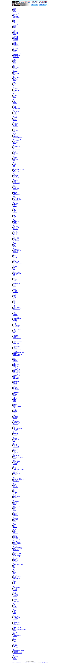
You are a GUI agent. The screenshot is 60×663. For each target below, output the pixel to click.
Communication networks (17, 110)
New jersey (15, 410)
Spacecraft (15, 544)
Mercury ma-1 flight (16, 368)
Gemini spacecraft (16, 237)
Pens (14, 437)
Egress (14, 173)
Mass (14, 358)
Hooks (14, 269)
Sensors (14, 521)
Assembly (14, 51)
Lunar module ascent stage (17, 341)
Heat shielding (15, 262)
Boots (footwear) (16, 75)
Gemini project (15, 236)
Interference (15, 296)
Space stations (15, 540)
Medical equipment (16, 363)
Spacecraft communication (17, 547)
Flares (14, 211)
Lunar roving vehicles (16, 346)
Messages (15, 382)
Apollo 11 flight (15, 32)
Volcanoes (15, 644)
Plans (14, 451)
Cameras (14, 83)
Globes (14, 244)
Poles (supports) (16, 455)
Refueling (14, 495)
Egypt (14, 174)
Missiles (14, 391)
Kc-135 (14, 306)
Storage (14, 563)
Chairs (14, 94)
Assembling (15, 50)
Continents (15, 124)
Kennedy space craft (16, 309)
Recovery (14, 488)
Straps (14, 566)
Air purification (15, 19)
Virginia (14, 639)
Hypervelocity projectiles (17, 273)
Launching (15, 320)
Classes (14, 102)
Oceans (14, 419)
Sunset (14, 573)
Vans (14, 634)
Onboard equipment (16, 422)
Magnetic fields (15, 351)
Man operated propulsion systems (18, 352)
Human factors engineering (17, 270)
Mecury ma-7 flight (16, 362)
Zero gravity (15, 659)
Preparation (15, 463)
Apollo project (15, 44)
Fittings (14, 208)
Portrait (14, 458)
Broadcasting (15, 79)
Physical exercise (16, 447)
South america (15, 535)
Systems (14, 581)
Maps (14, 357)
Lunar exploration (16, 336)
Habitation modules (16, 254)
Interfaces (14, 295)
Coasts (14, 105)
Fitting (14, 207)
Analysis (14, 26)
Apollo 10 (14, 30)
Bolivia (14, 74)
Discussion (15, 157)
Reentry (14, 493)
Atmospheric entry (16, 57)
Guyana (14, 253)
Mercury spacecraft (16, 381)
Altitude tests (15, 25)
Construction (15, 120)
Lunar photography (16, 344)
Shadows (14, 523)
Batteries (14, 64)
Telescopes (15, 590)
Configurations (15, 116)
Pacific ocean (15, 429)
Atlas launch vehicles (16, 55)
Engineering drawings (16, 183)
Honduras (14, 268)
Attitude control (15, 58)
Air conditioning (15, 16)
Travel (14, 621)
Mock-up (14, 396)
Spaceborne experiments (17, 543)
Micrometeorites (15, 388)
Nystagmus (15, 418)
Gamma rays (15, 223)
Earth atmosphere (16, 167)
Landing (14, 313)
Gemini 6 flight (15, 231)
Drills (14, 166)
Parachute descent (16, 434)
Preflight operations (16, 461)
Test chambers (15, 594)
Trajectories (15, 614)
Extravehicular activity (16, 198)
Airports (14, 21)
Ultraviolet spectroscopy (17, 627)
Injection (14, 284)
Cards (14, 87)
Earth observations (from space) (18, 169)
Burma (14, 81)
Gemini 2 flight (15, 228)
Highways (14, 265)
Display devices (15, 159)
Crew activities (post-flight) (17, 137)
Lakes (14, 312)
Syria (14, 580)
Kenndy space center (16, 307)
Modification (15, 398)
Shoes (14, 526)
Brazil (14, 76)
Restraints (14, 503)
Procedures (15, 465)
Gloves (14, 245)
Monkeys (14, 401)
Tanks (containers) (16, 584)
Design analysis (15, 153)
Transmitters (15, 619)
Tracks (14, 609)
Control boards (15, 126)
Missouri (14, 395)
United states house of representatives (19, 629)
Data (14, 147)
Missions (14, 393)
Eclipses (14, 172)
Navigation (15, 405)
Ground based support (17, 250)
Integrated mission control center (18, 294)
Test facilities (15, 596)
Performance (15, 438)
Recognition (15, 486)
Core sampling (15, 130)
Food (14, 219)
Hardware (14, 256)
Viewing (14, 638)
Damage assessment (16, 146)
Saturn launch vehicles (17, 512)
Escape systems (16, 188)
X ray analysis (15, 655)
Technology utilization (16, 587)
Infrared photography (16, 283)
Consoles (14, 119)
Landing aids (15, 314)
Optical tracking (15, 424)
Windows (14, 654)
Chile (14, 99)
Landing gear (15, 315)
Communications (16, 111)
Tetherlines (15, 599)
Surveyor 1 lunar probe (17, 574)
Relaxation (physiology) (17, 496)
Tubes (14, 623)
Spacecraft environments (17, 551)
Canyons (14, 84)
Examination (15, 192)
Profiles (14, 467)
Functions (14, 222)
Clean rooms (15, 103)
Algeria (14, 23)
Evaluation (15, 190)
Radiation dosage (16, 477)
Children (14, 98)
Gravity (14, 248)
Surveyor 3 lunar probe (17, 575)
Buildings (14, 80)
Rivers (14, 505)
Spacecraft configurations (17, 548)
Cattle (14, 89)
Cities (14, 101)
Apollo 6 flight (15, 40)
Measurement (15, 361)
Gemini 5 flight (15, 230)
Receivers (14, 484)
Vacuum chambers (16, 632)
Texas (14, 600)
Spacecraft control (16, 549)
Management (15, 353)
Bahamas (14, 61)
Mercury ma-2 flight (16, 369)
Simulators (15, 529)
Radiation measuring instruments (18, 479)
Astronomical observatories (17, 53)
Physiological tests (16, 448)
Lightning (14, 328)
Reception (14, 485)
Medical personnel (16, 364)
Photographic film (16, 442)
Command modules (16, 108)
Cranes (14, 134)
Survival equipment (16, 578)
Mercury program (16, 379)
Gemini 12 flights (16, 227)
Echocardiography (16, 171)
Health (14, 259)
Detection (14, 154)
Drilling (14, 165)
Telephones (15, 589)
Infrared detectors (16, 282)
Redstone (14, 491)
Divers (14, 160)
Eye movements (16, 200)
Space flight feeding (16, 537)
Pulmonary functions (16, 473)
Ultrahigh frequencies (16, 624)
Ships (14, 525)
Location (14, 331)
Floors (14, 214)
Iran (13, 298)
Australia (14, 59)
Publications (15, 472)
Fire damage (15, 206)
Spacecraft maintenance (17, 555)
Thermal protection (16, 601)
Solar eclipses (15, 533)
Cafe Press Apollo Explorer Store (16, 662)
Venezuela (15, 636)
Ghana (14, 242)
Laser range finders (16, 317)
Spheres (14, 559)
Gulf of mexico (15, 252)
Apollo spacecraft (16, 45)
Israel (14, 302)
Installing (14, 289)
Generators (15, 239)
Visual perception (16, 643)
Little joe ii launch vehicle (17, 329)
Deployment (15, 150)
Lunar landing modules (17, 338)
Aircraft (14, 20)
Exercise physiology (16, 194)
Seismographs (15, 519)
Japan (14, 303)
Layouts (14, 322)
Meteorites (15, 383)
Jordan (14, 305)
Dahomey (14, 145)
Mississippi (15, 394)
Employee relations (16, 182)
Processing (15, 466)
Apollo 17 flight (15, 37)
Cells (14, 91)
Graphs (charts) (15, 247)
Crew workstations (16, 140)
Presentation (15, 464)
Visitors (14, 641)
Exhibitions (15, 195)
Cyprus (14, 144)
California (14, 82)
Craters (14, 135)
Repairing (14, 498)
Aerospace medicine (16, 13)
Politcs (14, 456)
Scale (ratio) (15, 514)
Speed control (15, 558)
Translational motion (16, 617)
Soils (14, 532)
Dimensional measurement (17, 156)
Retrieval (14, 504)
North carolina (15, 417)
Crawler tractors (15, 136)
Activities (14, 9)
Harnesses (15, 257)
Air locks (14, 18)
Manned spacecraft (16, 355)
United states (15, 628)
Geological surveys (16, 240)
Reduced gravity (16, 492)
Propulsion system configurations (18, 469)
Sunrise (14, 572)
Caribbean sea (15, 88)
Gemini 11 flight (15, 225)
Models (14, 397)
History (14, 267)
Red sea (14, 490)
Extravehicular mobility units (17, 199)
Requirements (15, 500)
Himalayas (15, 266)
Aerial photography (16, 12)
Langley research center (17, 316)
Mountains (15, 404)
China (14, 100)
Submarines (15, 569)
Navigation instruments (17, 406)
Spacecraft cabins (16, 546)
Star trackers (15, 561)
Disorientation (15, 158)
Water (14, 646)
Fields (14, 205)
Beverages (15, 68)
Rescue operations (16, 501)
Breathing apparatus (16, 77)
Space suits (15, 541)
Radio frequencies (16, 481)
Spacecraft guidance (16, 552)
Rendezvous (15, 497)
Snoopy (14, 531)
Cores (14, 131)
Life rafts (14, 323)
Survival (14, 577)
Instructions (15, 290)
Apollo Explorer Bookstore (26, 662)
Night (14, 415)
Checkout (14, 97)
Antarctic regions (16, 28)
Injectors (14, 285)
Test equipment (15, 595)
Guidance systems (16, 251)
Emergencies (15, 181)
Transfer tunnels (16, 616)
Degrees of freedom (16, 149)
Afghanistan (15, 14)
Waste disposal (15, 645)
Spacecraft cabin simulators (17, 545)
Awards (14, 60)
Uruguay (14, 631)
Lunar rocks (15, 345)
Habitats (14, 255)
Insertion (14, 286)
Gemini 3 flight (15, 229)
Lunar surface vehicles (17, 349)
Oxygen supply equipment (17, 428)
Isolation (14, 301)
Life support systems (16, 325)
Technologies (15, 586)
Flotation (14, 216)
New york (14, 412)
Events (14, 191)
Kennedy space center (17, 308)
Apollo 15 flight (15, 35)
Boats (14, 72)
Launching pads (15, 321)
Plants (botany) (15, 452)
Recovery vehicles (16, 489)
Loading (14, 330)
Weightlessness (15, 651)
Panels (14, 432)
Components (15, 114)
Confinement (15, 117)
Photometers (15, 445)
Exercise (14, 193)
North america (15, 416)
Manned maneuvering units (17, 354)
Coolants (14, 129)
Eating (14, 170)
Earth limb (14, 168)
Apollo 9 (14, 42)
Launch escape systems (17, 318)
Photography (15, 444)
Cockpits (14, 106)
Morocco (14, 402)
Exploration (15, 196)
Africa (14, 15)
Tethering (14, 598)
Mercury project (15, 380)
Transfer (14, 615)
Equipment (15, 186)
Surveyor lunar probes (16, 576)
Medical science (15, 365)
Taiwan (14, 583)
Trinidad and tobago (16, 622)
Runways (14, 510)
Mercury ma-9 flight (16, 375)
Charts (14, 96)
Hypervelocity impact (16, 272)
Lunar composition (16, 333)
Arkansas (14, 47)
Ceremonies (15, 93)
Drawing (14, 163)
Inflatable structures (16, 281)
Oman (14, 420)
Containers (15, 121)
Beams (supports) (16, 67)
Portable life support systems (18, 457)
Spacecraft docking (16, 550)
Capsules (14, 85)
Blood (14, 70)
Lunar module (15, 340)
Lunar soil (14, 347)
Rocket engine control (16, 506)
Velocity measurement (16, 635)
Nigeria (14, 414)
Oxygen (14, 427)
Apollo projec (15, 43)
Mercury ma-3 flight (16, 370)
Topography (15, 606)
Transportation (15, 620)
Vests (14, 637)
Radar (14, 475)
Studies (14, 568)
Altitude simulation (16, 24)
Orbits (14, 425)
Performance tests (16, 439)
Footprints (14, 220)
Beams (14, 66)
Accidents (14, 8)
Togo (14, 604)
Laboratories (15, 310)
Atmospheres (15, 56)
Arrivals (14, 49)
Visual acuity (15, 642)
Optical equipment (16, 423)
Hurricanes (15, 271)
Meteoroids (15, 384)
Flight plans (15, 213)
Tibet (14, 603)
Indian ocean (15, 279)
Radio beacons (15, 480)
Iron (13, 299)
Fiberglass (15, 204)
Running (14, 509)
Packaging (15, 430)
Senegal (14, 520)
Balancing (14, 63)
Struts (14, 567)
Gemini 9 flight (15, 234)
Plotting (14, 454)
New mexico (15, 411)
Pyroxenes (15, 474)
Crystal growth (15, 142)
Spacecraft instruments (17, 553)
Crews (14, 141)
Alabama (14, 22)
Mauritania (15, 360)
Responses (15, 502)
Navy (14, 407)
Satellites (14, 511)
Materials (14, 359)
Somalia (14, 534)
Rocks (14, 508)
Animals (14, 27)
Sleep (14, 530)
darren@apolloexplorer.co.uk (44, 662)
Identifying (15, 274)
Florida (14, 215)
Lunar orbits (15, 342)
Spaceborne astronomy (17, 542)
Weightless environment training (18, 650)
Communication (15, 109)
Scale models (15, 515)
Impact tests (15, 276)
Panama (14, 431)
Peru (14, 441)
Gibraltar (14, 243)
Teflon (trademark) (16, 588)
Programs (14, 468)
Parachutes (15, 435)
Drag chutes (15, 162)
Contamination (15, 123)
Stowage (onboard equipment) (18, 564)
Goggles (14, 246)
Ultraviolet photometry (16, 626)
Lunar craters (15, 334)
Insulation (14, 293)
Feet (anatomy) (15, 203)
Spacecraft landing (16, 554)
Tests (14, 597)
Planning (14, 450)
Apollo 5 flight (15, 39)
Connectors (15, 118)
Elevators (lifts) (15, 180)
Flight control (15, 212)
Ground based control (16, 249)
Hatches (14, 258)
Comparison (15, 112)
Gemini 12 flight (15, 226)
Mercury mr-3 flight (16, 378)
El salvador (15, 176)
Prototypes (15, 470)
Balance (14, 62)
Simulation (15, 528)
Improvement (15, 277)
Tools (14, 605)
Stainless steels (15, 560)
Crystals (14, 143)
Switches (14, 579)
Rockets (14, 507)
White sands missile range (17, 653)
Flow (14, 217)
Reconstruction (15, 487)
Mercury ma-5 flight (16, 372)
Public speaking (15, 471)
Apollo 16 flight (15, 36)
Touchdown (15, 607)
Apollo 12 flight (15, 33)
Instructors (15, 291)
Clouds (14, 104)
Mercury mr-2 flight (16, 377)
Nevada (14, 409)
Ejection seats (15, 175)
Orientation (15, 426)
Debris (14, 148)
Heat (14, 260)
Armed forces (15, 48)
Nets (14, 408)
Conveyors (15, 128)
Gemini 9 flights (15, 235)
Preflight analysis (16, 460)
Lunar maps (15, 339)
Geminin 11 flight (16, 238)
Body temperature (16, 73)
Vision (14, 640)
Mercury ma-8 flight (16, 374)
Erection (14, 187)
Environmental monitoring (17, 184)
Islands (14, 300)
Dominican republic (16, 161)
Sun (13, 571)
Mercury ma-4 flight (16, 371)
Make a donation (34, 662)
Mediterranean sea (16, 366)
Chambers (15, 95)
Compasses (15, 113)
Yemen (14, 657)
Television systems (16, 591)
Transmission (15, 618)
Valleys (14, 633)
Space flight (15, 536)
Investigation (15, 297)
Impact (14, 275)
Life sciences (15, 324)
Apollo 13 (14, 34)
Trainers (14, 612)
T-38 (14, 582)
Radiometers (15, 482)
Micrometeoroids (16, 389)
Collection (14, 107)
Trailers (14, 610)
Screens (14, 516)
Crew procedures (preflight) (17, 139)
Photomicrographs (16, 446)
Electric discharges (16, 177)
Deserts (14, 152)
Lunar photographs (16, 343)
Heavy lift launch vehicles (17, 263)
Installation (15, 288)
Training (14, 613)
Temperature (15, 593)
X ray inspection (15, 656)
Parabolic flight (15, 433)
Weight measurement (16, 649)
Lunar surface (15, 348)
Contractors (15, 125)
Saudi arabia (15, 513)
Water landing (15, 647)
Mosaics (14, 403)
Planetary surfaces (16, 449)
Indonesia (14, 280)
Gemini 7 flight (15, 232)
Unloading (14, 630)
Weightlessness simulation (17, 652)
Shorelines (15, 527)
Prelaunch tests (15, 462)
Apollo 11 (14, 31)
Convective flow (15, 127)
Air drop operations (16, 17)
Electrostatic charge (16, 179)
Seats (14, 517)
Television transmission (17, 592)
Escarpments (15, 189)
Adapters (14, 11)
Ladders (14, 311)
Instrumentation (15, 292)
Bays (14, 65)
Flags (14, 209)
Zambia (14, 658)
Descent (14, 151)
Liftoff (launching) (16, 326)
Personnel (14, 440)
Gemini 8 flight (15, 233)
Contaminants (15, 122)
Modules (14, 399)
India (14, 278)
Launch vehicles (16, 319)
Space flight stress (16, 538)
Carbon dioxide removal (17, 86)
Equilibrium (15, 185)
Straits (14, 565)
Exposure (14, 197)
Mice (14, 386)
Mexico (14, 385)
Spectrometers (15, 557)
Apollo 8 (14, 41)
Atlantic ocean (15, 54)
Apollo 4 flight (15, 38)
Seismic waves (15, 518)
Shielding (14, 524)
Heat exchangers (16, 261)
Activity (14, 10)
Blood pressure (15, 71)
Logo (14, 332)
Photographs (15, 443)
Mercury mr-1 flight (16, 376)
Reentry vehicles (16, 494)
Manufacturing (15, 356)
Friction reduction (16, 221)
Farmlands (15, 202)
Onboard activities (16, 421)
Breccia (14, 78)
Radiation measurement (17, 478)
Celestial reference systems (17, 90)
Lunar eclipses (15, 335)
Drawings (14, 164)
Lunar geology (15, 337)
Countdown (15, 133)
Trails (14, 611)
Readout (14, 483)
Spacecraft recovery (16, 556)
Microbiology (15, 387)
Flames (14, 210)
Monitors (14, 400)
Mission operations (16, 392)
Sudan (14, 570)
